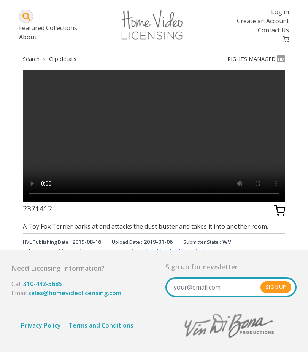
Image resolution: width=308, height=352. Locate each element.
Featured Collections (48, 28)
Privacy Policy (41, 325)
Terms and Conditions (100, 325)
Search (31, 58)
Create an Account (263, 21)
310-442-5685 (42, 284)
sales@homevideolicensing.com (74, 293)
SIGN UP (276, 286)
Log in (280, 12)
